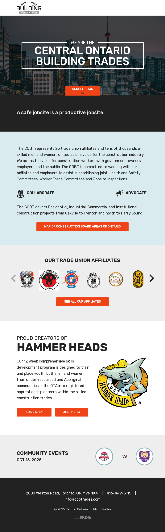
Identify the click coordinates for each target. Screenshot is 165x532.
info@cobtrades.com (82, 499)
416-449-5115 (119, 493)
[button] (152, 278)
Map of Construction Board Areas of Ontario (82, 226)
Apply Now (71, 412)
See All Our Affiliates (82, 301)
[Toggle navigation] (144, 8)
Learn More (34, 412)
